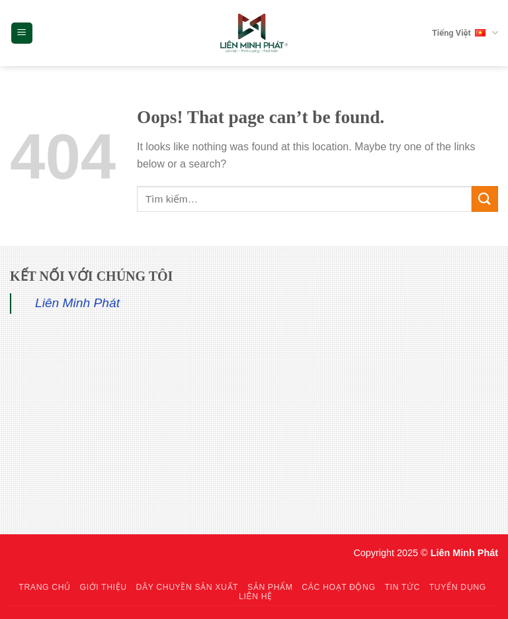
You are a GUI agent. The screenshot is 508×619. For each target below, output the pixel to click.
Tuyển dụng (457, 587)
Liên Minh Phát (77, 303)
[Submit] (485, 199)
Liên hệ (256, 596)
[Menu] (22, 33)
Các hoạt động (338, 587)
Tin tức (401, 587)
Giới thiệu (103, 587)
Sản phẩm (269, 587)
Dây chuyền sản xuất (187, 587)
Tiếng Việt (465, 33)
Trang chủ (44, 587)
